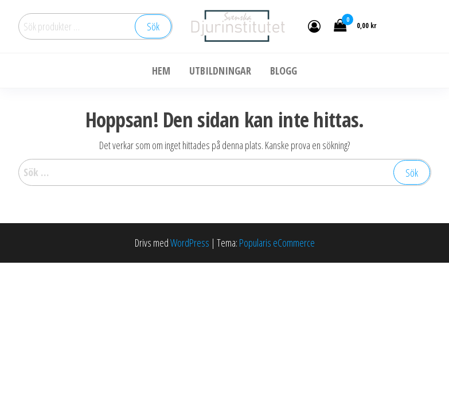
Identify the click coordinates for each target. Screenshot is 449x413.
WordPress (189, 243)
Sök (153, 26)
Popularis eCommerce (277, 243)
